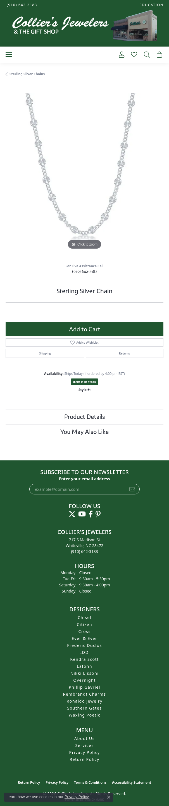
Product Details (84, 417)
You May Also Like (84, 432)
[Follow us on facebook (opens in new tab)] (91, 514)
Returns (124, 353)
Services (84, 745)
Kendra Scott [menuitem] (84, 659)
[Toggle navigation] (9, 55)
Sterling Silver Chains (27, 74)
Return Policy (84, 759)
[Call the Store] (84, 551)
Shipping (45, 353)
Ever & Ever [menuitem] (84, 638)
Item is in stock (84, 382)
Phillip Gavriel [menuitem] (84, 687)
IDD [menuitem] (84, 652)
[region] (84, 172)
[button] (150, 5)
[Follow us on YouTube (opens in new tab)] (82, 514)
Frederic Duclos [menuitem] (84, 645)
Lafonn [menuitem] (84, 666)
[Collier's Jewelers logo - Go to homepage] (84, 27)
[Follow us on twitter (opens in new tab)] (72, 514)
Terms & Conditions (90, 782)
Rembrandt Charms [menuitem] (84, 694)
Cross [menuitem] (84, 631)
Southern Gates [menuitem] (84, 708)
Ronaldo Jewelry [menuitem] (84, 701)
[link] (21, 5)
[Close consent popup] (108, 797)
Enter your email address (84, 478)
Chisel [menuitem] (84, 617)
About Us (84, 738)
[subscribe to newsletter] (132, 489)
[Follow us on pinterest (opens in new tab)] (98, 514)
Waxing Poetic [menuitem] (84, 715)
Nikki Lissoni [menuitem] (84, 673)
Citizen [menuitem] (84, 624)
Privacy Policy (84, 752)
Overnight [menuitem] (84, 680)
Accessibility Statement (131, 782)
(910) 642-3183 (84, 271)
